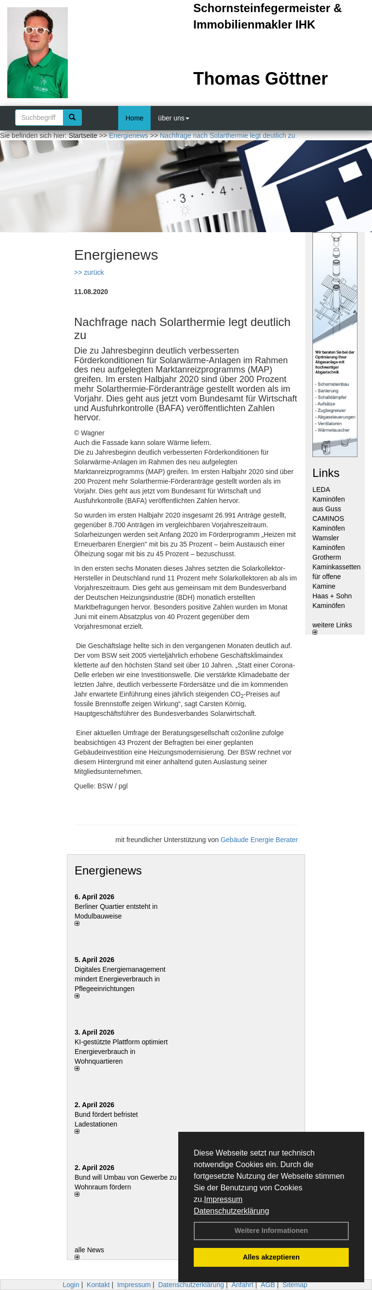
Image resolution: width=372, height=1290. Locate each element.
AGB (268, 1285)
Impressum (223, 1199)
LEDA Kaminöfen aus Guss (328, 499)
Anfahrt (242, 1285)
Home (134, 118)
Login (70, 1285)
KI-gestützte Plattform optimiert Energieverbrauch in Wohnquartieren (121, 1051)
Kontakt (98, 1285)
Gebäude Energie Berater (259, 840)
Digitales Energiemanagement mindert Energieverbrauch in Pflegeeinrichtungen (120, 979)
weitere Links (332, 628)
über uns (173, 118)
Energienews (108, 870)
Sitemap (294, 1285)
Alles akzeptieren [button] (271, 1257)
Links (326, 472)
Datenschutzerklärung (231, 1211)
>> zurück (89, 272)
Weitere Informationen (271, 1230)
